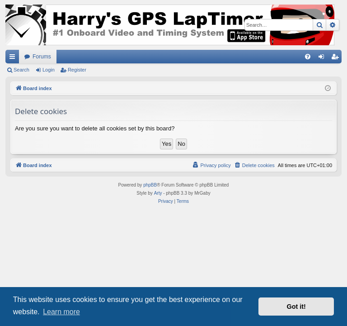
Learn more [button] (61, 312)
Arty (158, 193)
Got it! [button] (296, 306)
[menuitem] (307, 56)
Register (77, 69)
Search (21, 69)
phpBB (150, 184)
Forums (42, 56)
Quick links (14, 58)
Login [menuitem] (323, 58)
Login (48, 69)
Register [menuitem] (337, 58)
